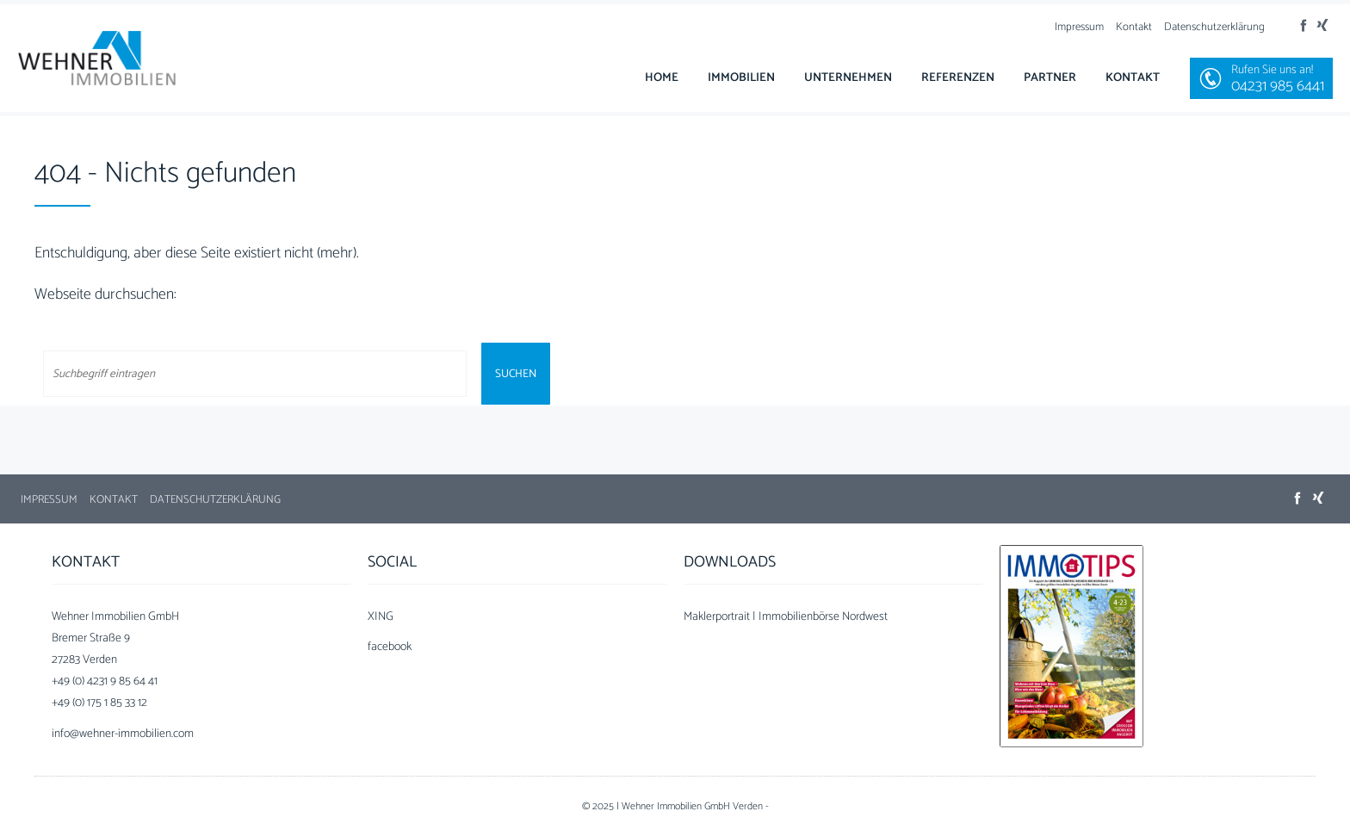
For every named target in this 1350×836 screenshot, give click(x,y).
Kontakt (1134, 27)
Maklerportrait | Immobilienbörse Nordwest (786, 617)
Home (661, 78)
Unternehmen (848, 78)
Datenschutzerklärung (1214, 27)
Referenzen (957, 78)
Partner (1050, 78)
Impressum (1079, 27)
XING (380, 617)
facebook (390, 647)
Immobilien (741, 78)
